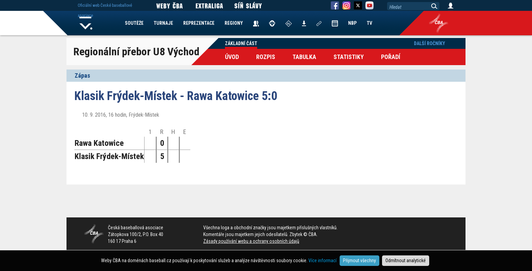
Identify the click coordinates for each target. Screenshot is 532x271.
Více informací (322, 260)
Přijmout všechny (359, 260)
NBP (352, 23)
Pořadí (390, 56)
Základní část (241, 43)
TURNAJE (163, 23)
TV (369, 23)
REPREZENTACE (198, 23)
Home (86, 23)
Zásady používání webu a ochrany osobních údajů (251, 241)
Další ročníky (429, 43)
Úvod (232, 56)
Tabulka (304, 56)
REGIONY (234, 23)
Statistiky (349, 56)
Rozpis (265, 56)
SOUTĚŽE (134, 23)
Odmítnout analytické (405, 260)
